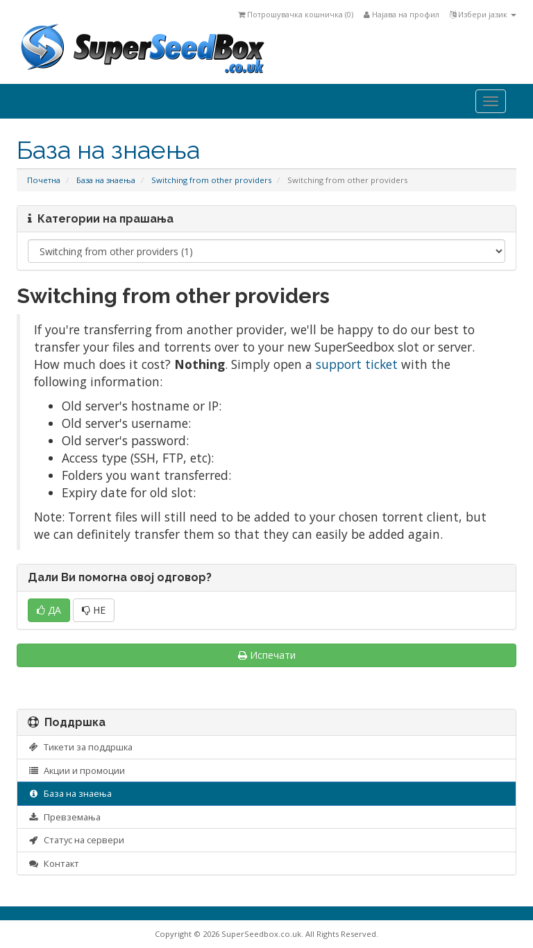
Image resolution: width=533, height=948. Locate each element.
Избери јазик (483, 14)
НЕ (93, 610)
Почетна (43, 180)
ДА (49, 610)
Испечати (267, 655)
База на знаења (105, 180)
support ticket (357, 364)
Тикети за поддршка (80, 747)
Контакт (53, 863)
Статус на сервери (76, 840)
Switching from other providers (211, 180)
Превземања (64, 817)
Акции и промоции (76, 770)
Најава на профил (401, 14)
